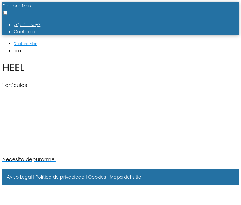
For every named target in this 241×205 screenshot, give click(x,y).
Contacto (24, 31)
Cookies (97, 177)
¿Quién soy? (27, 24)
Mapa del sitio (125, 177)
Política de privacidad (60, 177)
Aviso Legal (19, 177)
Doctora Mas (16, 6)
